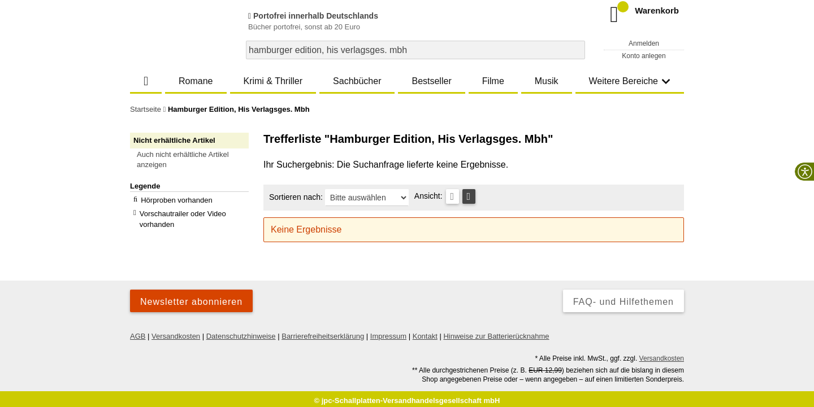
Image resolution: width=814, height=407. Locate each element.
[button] (194, 159)
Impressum (388, 332)
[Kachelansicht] (468, 196)
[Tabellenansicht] (452, 196)
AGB (137, 332)
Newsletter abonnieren (191, 298)
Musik (546, 81)
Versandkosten (175, 332)
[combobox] (415, 50)
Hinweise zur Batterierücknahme (496, 332)
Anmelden (644, 43)
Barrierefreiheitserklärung (323, 332)
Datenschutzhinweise (241, 332)
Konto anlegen (643, 56)
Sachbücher (357, 81)
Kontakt (425, 332)
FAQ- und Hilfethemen (623, 298)
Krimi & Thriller (272, 81)
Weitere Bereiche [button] (629, 81)
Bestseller (431, 81)
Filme (493, 81)
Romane (196, 81)
